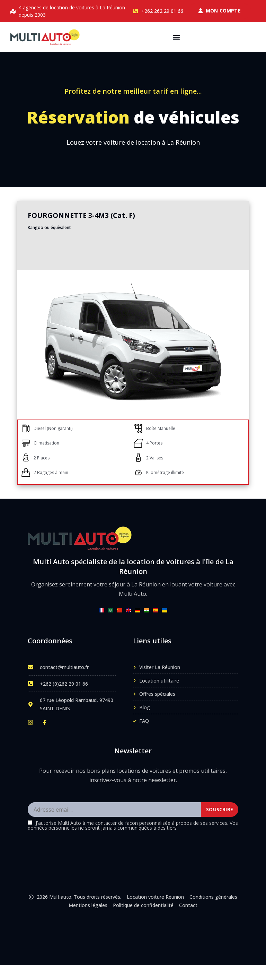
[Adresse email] (114, 810)
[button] (176, 37)
